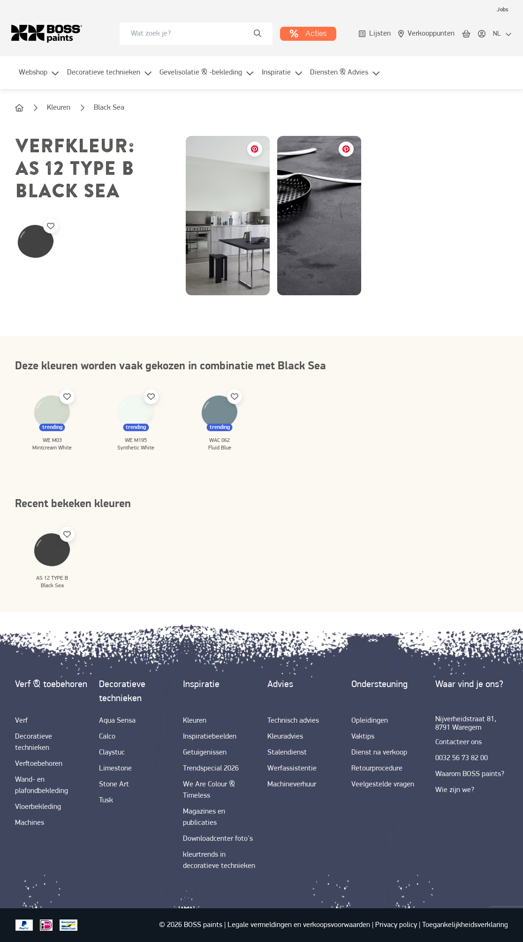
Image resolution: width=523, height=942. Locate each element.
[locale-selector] (502, 34)
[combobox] (196, 33)
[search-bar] (190, 33)
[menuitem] (39, 78)
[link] (502, 9)
